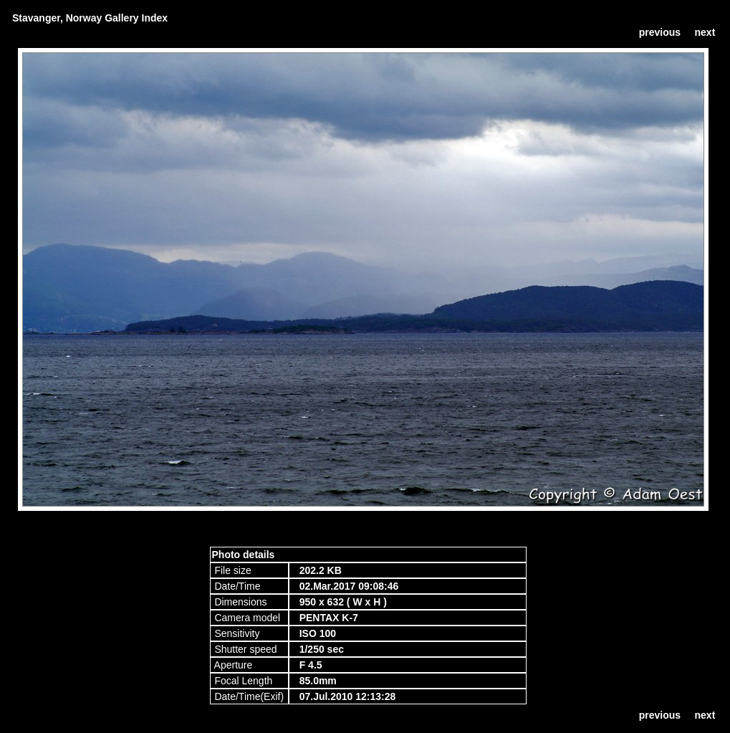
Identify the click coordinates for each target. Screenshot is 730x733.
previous (660, 32)
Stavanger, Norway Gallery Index (90, 18)
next (705, 32)
